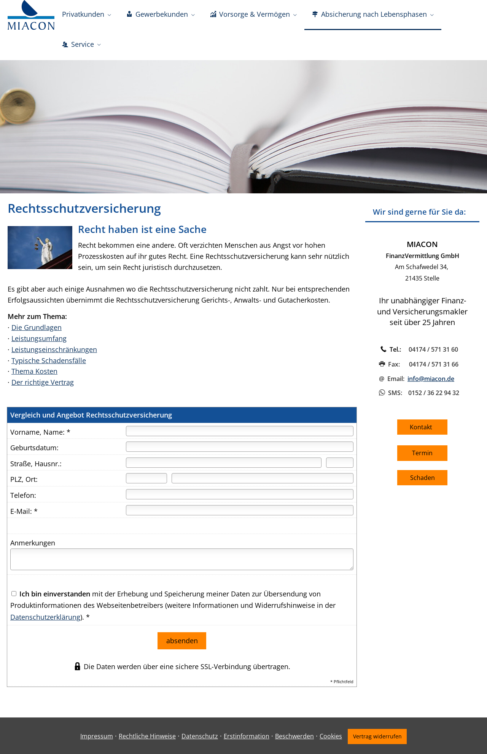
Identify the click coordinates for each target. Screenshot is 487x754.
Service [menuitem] (78, 44)
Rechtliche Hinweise (146, 735)
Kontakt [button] (422, 428)
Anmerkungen (32, 543)
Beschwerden (293, 735)
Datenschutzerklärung (45, 617)
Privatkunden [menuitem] (83, 14)
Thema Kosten (34, 371)
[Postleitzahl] (146, 479)
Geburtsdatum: (34, 448)
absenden (182, 640)
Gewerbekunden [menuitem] (157, 14)
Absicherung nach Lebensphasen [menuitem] (369, 14)
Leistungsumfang (39, 339)
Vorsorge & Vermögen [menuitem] (250, 14)
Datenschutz (199, 735)
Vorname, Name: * (40, 432)
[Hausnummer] (339, 463)
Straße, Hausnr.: (36, 464)
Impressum (96, 735)
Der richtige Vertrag (42, 382)
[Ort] (262, 479)
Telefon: (23, 496)
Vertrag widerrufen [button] (377, 735)
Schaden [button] (422, 478)
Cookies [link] (330, 735)
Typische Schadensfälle (48, 361)
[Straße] (223, 463)
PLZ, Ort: (24, 480)
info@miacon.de (430, 379)
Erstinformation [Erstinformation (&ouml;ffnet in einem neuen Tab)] (246, 735)
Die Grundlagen (36, 328)
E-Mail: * (24, 511)
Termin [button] (422, 454)
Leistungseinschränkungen (54, 350)
